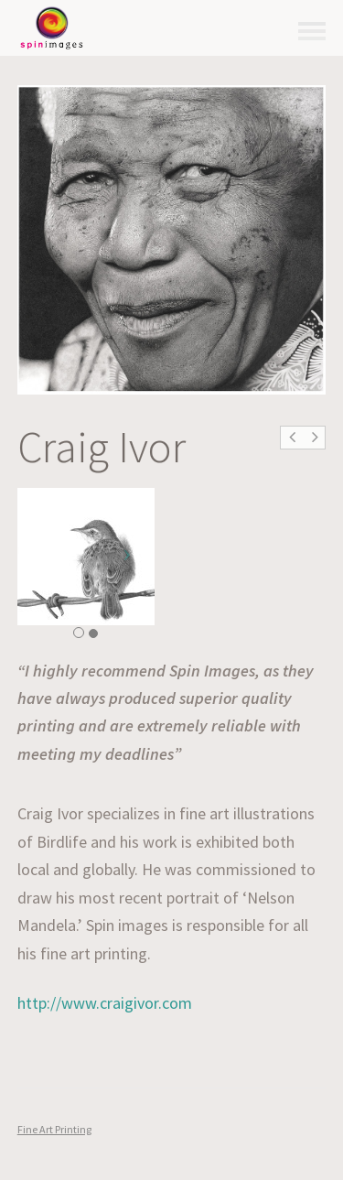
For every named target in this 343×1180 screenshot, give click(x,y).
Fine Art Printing (54, 1129)
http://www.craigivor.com (104, 1002)
